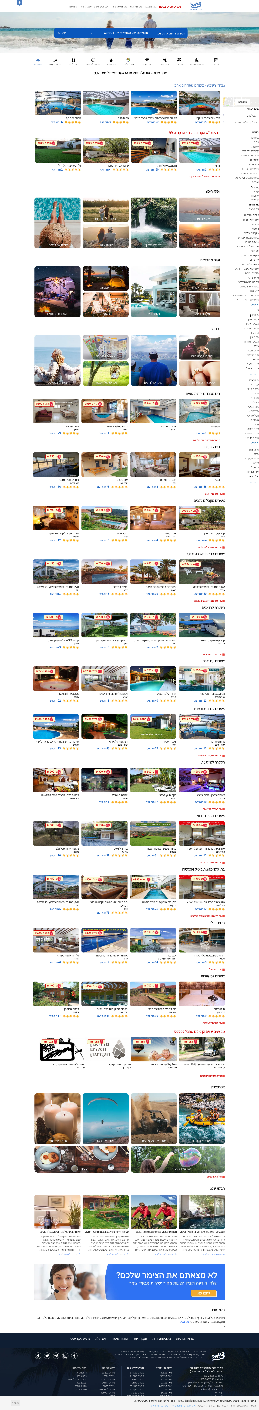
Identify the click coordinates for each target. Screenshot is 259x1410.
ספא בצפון (82, 1382)
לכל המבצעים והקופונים (211, 1076)
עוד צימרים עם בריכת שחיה (210, 755)
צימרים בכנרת (166, 1389)
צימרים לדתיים (108, 1382)
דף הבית (219, 1392)
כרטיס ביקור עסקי (80, 1339)
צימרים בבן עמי (137, 1389)
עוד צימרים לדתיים (213, 493)
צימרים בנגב (166, 1382)
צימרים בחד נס (137, 1376)
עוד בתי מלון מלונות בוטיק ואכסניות (206, 916)
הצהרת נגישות (120, 1339)
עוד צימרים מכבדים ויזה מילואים (207, 440)
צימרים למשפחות (120, 6)
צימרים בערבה (165, 1386)
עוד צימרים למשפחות (212, 1023)
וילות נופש (82, 1372)
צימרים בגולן (166, 1392)
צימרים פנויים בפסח (170, 6)
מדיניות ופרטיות (185, 1339)
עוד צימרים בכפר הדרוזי (211, 862)
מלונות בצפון (81, 1389)
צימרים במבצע (108, 1372)
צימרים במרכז (166, 1376)
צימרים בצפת (137, 1392)
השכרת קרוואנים (101, 6)
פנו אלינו (184, 1322)
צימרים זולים (109, 1376)
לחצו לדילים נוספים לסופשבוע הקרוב (205, 176)
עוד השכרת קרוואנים (212, 654)
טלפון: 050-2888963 (213, 1375)
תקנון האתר (140, 1339)
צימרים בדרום (166, 1379)
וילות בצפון (82, 1376)
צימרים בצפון (151, 6)
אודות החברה (217, 1395)
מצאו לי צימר (85, 6)
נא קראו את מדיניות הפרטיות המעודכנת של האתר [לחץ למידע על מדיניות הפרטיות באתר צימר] (173, 1405)
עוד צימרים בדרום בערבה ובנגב (208, 600)
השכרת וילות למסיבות (77, 1379)
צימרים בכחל (138, 1382)
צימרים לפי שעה (108, 1392)
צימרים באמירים (136, 1372)
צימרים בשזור (138, 1379)
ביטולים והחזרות (161, 1339)
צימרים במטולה (137, 1386)
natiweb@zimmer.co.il (211, 1389)
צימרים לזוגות (136, 6)
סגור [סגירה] (15, 1403)
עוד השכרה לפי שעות (212, 809)
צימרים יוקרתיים (108, 1379)
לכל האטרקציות (214, 1176)
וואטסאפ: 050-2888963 (212, 1379)
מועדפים (73, 6)
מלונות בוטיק (81, 1386)
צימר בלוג (100, 1339)
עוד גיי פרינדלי (215, 969)
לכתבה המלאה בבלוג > (70, 1254)
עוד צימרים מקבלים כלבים (210, 547)
